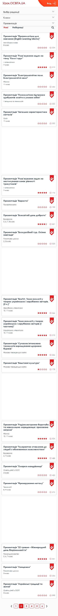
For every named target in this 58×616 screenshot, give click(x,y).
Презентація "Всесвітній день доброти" (24, 215)
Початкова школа (11, 239)
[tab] (29, 12)
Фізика (6, 82)
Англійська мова (10, 43)
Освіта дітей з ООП (11, 470)
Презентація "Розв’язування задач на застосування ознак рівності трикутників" (23, 181)
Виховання (7, 219)
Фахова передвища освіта (14, 352)
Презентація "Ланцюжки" (17, 567)
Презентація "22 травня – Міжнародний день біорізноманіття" (24, 548)
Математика (9, 62)
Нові (6, 27)
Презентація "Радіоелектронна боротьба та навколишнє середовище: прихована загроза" (26, 427)
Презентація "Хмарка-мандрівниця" (22, 466)
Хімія (5, 118)
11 (4, 84)
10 (4, 311)
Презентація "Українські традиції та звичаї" (22, 585)
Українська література (13, 330)
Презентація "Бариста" (15, 200)
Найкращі (17, 27)
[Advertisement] (29, 151)
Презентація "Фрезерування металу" (23, 483)
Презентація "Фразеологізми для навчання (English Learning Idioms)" (21, 37)
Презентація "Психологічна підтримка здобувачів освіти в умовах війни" (24, 96)
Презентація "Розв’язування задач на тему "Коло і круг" (23, 57)
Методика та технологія (13, 101)
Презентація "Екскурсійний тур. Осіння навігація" (24, 233)
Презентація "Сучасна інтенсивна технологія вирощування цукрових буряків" (22, 346)
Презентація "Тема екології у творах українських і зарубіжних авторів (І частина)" (23, 324)
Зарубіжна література (13, 308)
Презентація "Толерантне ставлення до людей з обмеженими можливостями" (25, 448)
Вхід (51, 3)
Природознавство (11, 554)
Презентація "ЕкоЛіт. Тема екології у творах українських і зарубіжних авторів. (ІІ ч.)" (26, 301)
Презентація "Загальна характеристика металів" (25, 113)
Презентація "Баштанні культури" (21, 363)
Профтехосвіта (9, 205)
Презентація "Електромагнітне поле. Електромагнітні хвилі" (23, 76)
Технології (7, 487)
